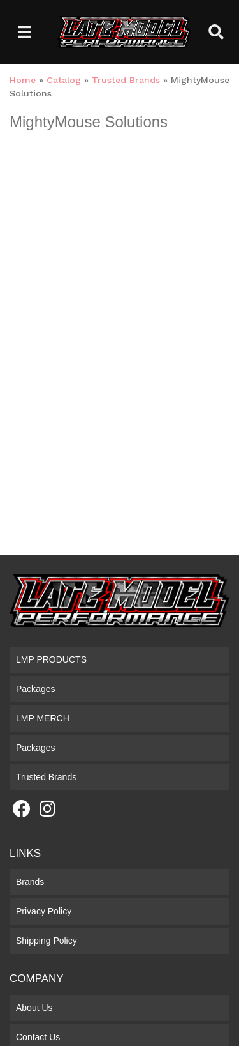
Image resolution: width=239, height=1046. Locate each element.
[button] (216, 32)
